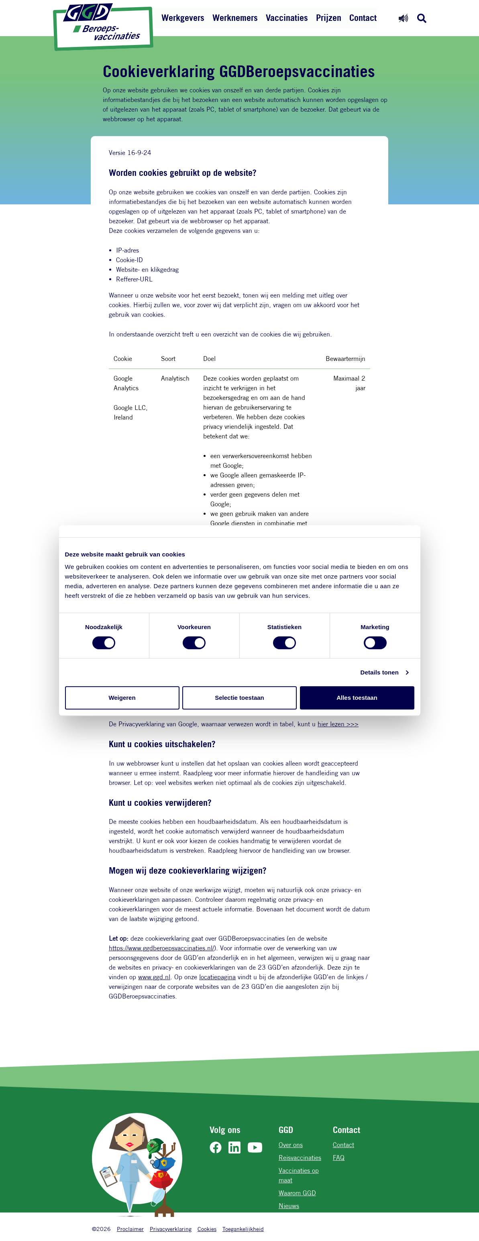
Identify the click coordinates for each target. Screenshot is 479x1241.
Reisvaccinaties (300, 1158)
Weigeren (121, 697)
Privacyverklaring (171, 1228)
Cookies (207, 1228)
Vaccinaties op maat (299, 1175)
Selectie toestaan (239, 697)
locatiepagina (217, 977)
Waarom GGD (297, 1193)
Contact (363, 17)
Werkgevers (182, 17)
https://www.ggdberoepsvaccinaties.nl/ (161, 948)
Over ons (291, 1145)
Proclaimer (130, 1228)
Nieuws (289, 1206)
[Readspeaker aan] (403, 18)
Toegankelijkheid (243, 1228)
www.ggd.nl (154, 977)
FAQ (338, 1158)
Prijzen (328, 17)
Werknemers (235, 17)
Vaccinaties (287, 17)
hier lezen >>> (338, 724)
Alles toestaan (356, 697)
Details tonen (380, 672)
